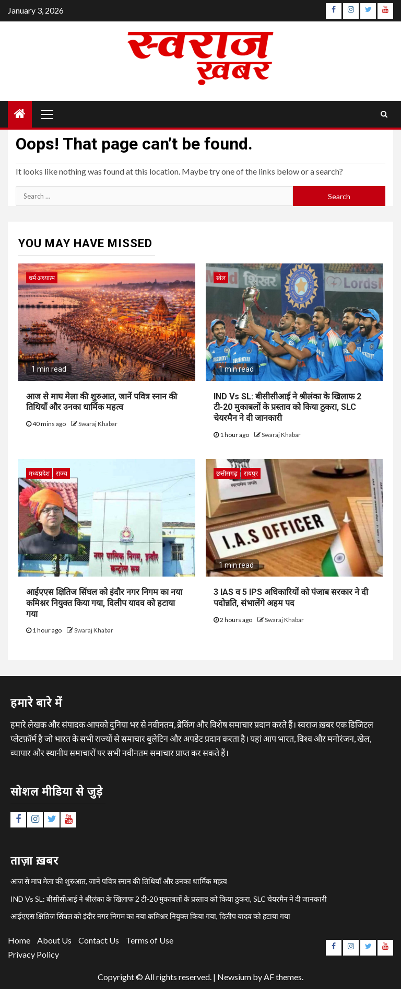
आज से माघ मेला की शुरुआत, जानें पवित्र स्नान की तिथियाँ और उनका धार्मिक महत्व (101, 402)
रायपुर (251, 473)
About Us (54, 940)
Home (19, 940)
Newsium (234, 977)
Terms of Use (149, 940)
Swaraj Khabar (97, 424)
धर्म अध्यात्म (42, 278)
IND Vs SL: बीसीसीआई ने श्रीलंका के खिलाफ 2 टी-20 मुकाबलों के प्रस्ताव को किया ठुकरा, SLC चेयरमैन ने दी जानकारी (287, 407)
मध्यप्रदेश (39, 473)
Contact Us (98, 940)
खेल (221, 278)
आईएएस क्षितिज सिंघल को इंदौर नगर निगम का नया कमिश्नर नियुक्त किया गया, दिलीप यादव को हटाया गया (104, 603)
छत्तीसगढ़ (227, 473)
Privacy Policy (33, 954)
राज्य (61, 473)
